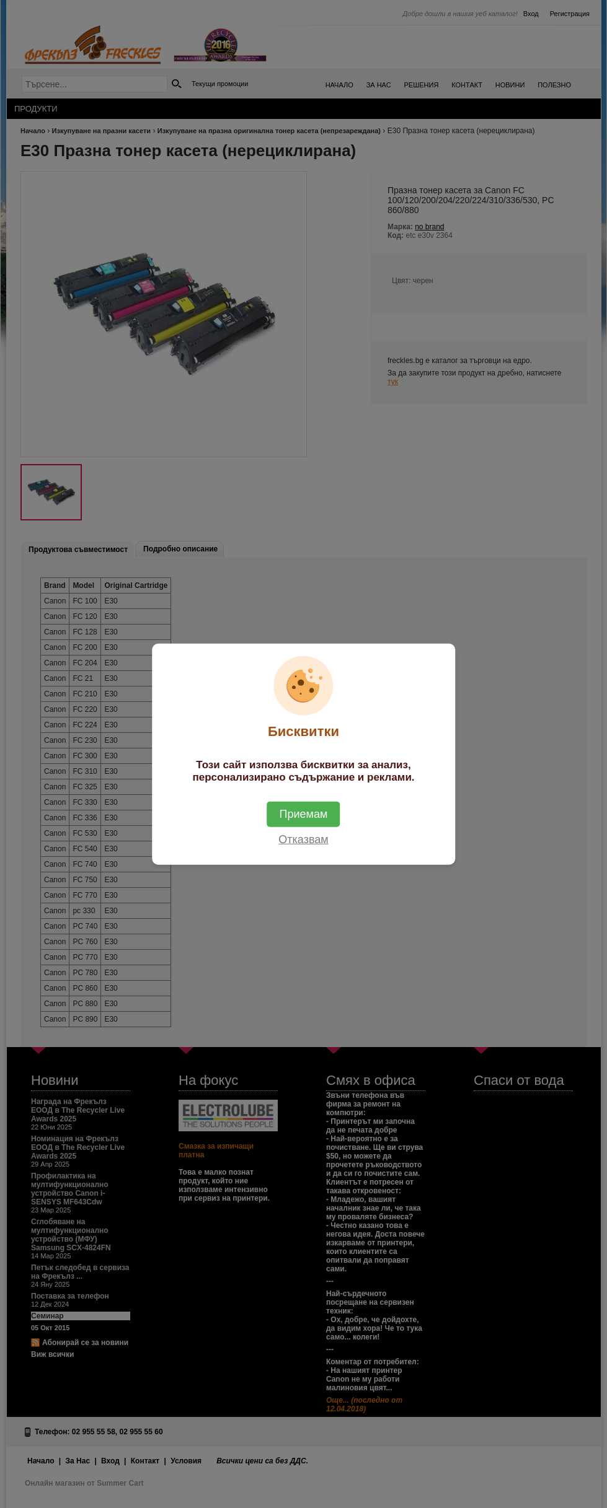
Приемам (304, 813)
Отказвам (303, 839)
